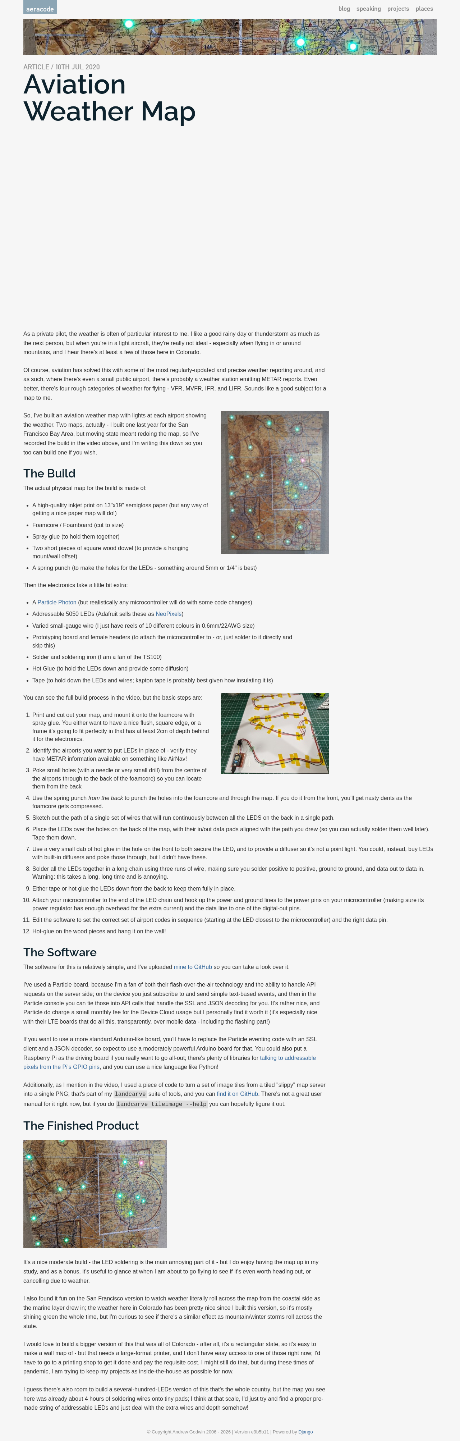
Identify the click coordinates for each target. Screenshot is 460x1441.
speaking (368, 8)
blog (344, 8)
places (424, 8)
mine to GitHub (193, 967)
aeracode (40, 9)
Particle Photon (57, 602)
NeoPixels (168, 614)
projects (398, 8)
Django (305, 1430)
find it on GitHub (237, 1094)
